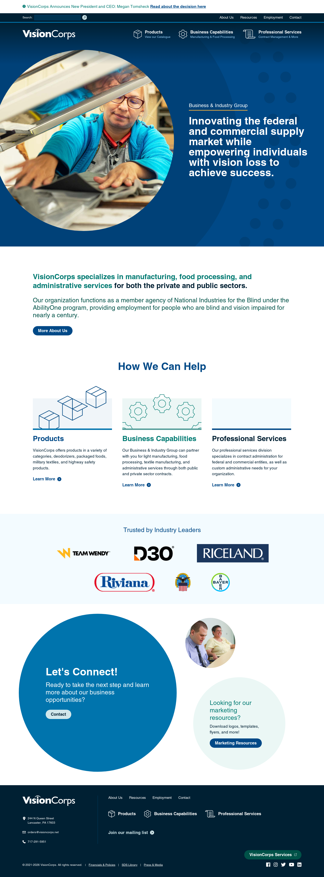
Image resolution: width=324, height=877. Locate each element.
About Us (226, 17)
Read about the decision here (178, 6)
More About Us (52, 330)
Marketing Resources (236, 743)
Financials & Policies (102, 864)
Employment (273, 17)
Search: (28, 17)
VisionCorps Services (270, 854)
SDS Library (129, 864)
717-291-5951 (37, 841)
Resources (248, 17)
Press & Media (153, 864)
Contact (295, 17)
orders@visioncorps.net (43, 832)
